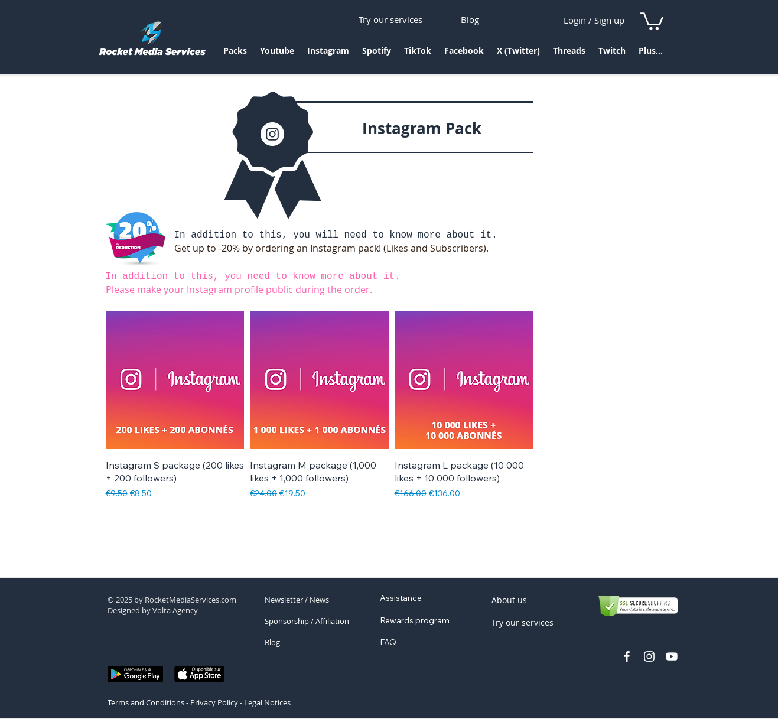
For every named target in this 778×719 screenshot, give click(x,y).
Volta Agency (175, 610)
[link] (651, 20)
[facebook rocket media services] (627, 656)
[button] (235, 54)
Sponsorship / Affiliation (307, 621)
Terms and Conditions (146, 702)
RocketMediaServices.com (190, 599)
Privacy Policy (214, 702)
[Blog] (470, 19)
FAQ (388, 642)
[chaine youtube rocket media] (672, 656)
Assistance (401, 598)
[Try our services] (390, 19)
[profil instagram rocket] (649, 656)
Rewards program (415, 620)
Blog (272, 642)
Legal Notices (267, 702)
